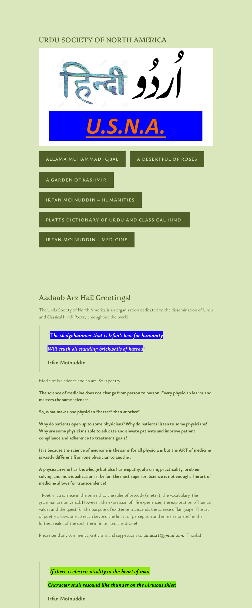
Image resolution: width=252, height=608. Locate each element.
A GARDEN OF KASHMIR (76, 180)
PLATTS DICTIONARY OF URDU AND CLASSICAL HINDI (114, 220)
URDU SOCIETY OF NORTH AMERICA (103, 39)
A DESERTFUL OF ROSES (167, 159)
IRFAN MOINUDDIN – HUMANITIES (90, 200)
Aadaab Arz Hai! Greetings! (84, 297)
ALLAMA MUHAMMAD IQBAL (82, 159)
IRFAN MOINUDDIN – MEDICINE (86, 239)
